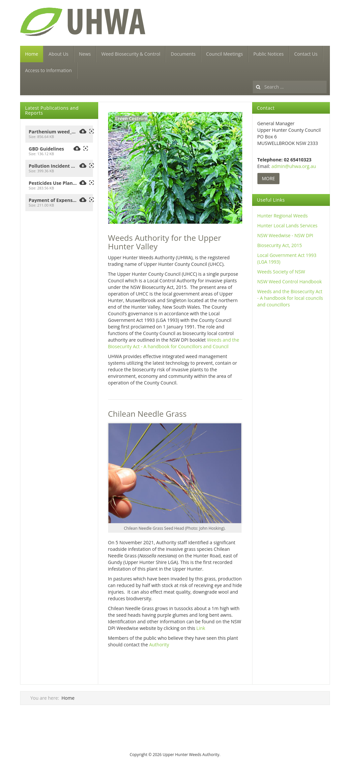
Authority (159, 644)
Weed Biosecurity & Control (130, 54)
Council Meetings (224, 54)
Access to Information (48, 70)
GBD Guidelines (46, 149)
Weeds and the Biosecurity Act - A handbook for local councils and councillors (290, 298)
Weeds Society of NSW (281, 271)
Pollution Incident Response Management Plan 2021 (53, 166)
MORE (268, 178)
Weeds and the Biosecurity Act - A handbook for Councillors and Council (173, 343)
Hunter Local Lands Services (287, 225)
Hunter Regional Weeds (282, 215)
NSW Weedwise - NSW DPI (285, 235)
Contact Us (306, 54)
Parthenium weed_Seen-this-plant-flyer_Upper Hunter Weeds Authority (53, 131)
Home (31, 54)
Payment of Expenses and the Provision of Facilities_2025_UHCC (53, 200)
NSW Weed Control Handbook (289, 281)
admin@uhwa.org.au (293, 166)
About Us (59, 54)
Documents (183, 54)
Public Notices (268, 54)
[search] (290, 87)
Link (200, 628)
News (85, 54)
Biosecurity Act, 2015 (279, 245)
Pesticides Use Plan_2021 (53, 183)
